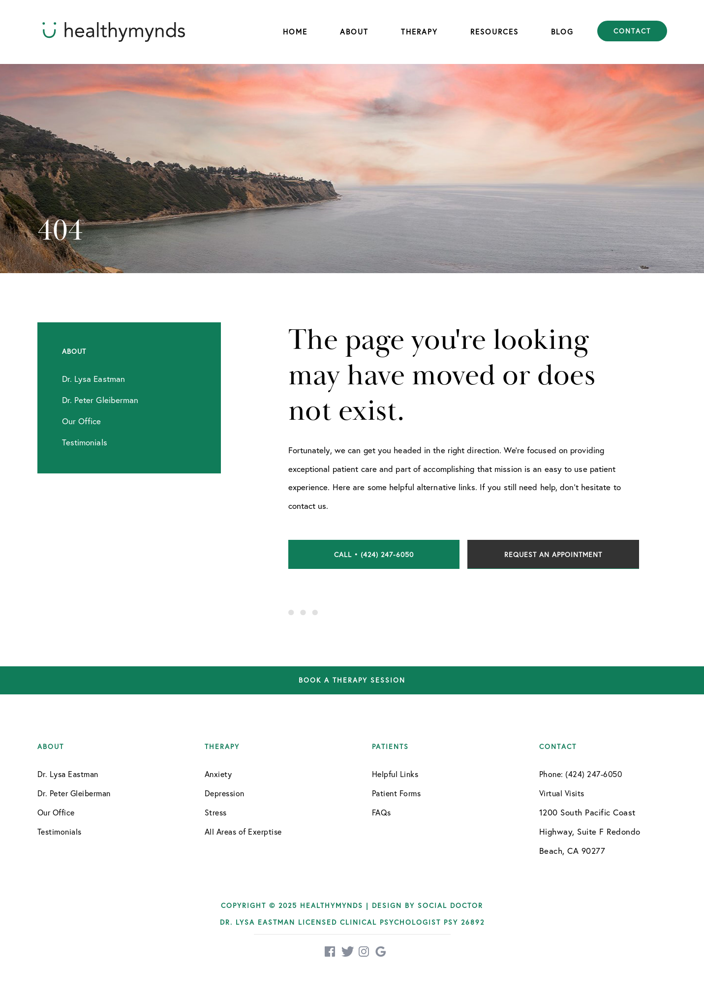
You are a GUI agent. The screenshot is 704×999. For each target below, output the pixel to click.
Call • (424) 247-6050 (374, 554)
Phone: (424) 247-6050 (580, 774)
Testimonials (59, 831)
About (354, 31)
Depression (225, 793)
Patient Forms (396, 793)
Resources (494, 31)
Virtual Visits (561, 793)
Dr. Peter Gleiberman (74, 793)
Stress (216, 812)
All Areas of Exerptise (243, 831)
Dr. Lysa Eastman (67, 774)
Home (295, 31)
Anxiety (218, 774)
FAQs (381, 812)
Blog (562, 31)
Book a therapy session (352, 680)
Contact (632, 31)
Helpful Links (395, 774)
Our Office (56, 812)
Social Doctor (450, 905)
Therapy (419, 31)
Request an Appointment (553, 554)
